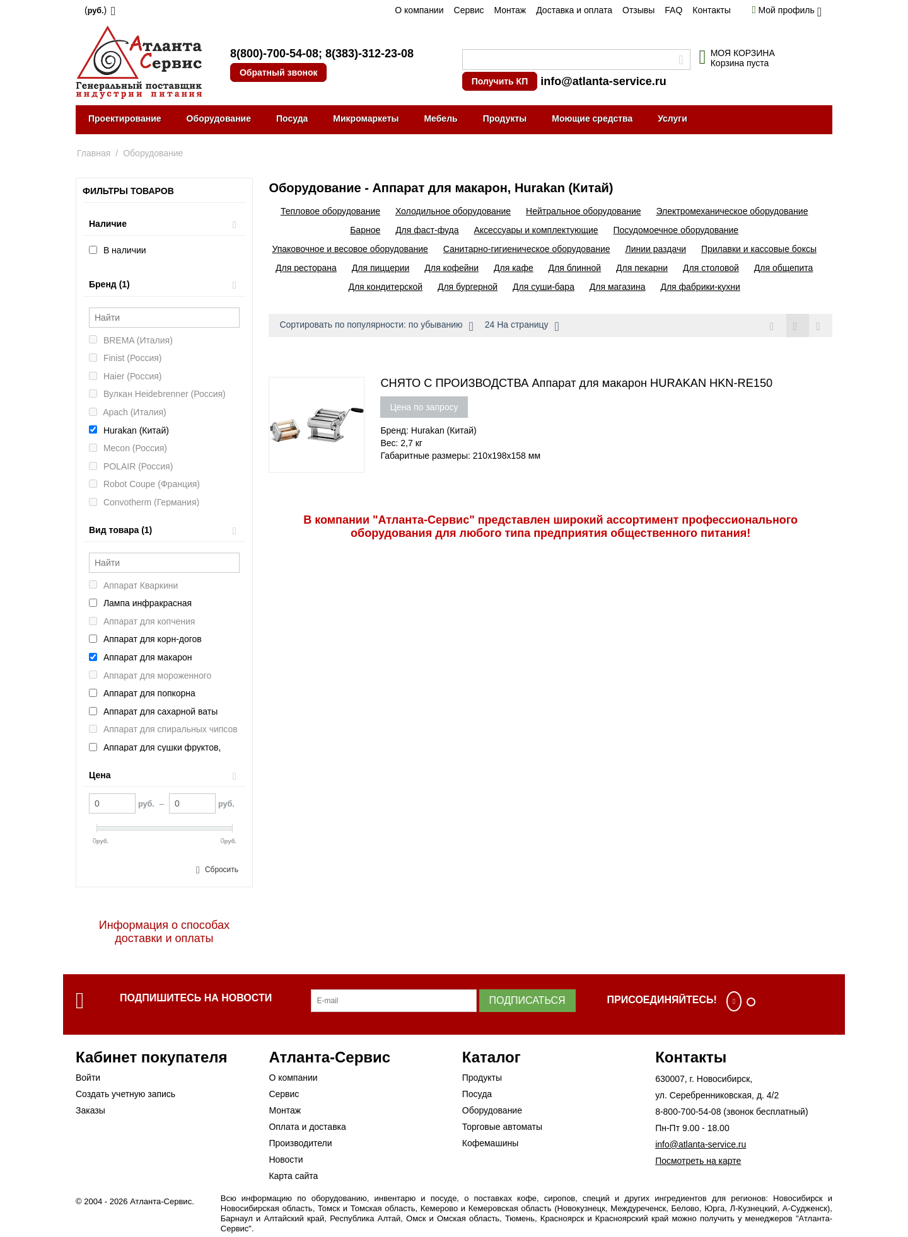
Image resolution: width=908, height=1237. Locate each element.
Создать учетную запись (125, 1094)
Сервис (469, 10)
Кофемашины (490, 1143)
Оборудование (219, 118)
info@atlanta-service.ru (603, 81)
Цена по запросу (424, 407)
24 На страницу (522, 326)
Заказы (90, 1110)
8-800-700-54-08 (688, 1112)
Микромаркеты (366, 118)
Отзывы (638, 10)
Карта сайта (293, 1176)
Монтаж (510, 10)
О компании (419, 10)
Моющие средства (592, 118)
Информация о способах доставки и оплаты (164, 932)
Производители (300, 1143)
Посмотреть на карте (698, 1161)
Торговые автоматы (502, 1127)
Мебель (440, 118)
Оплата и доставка (307, 1127)
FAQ (673, 10)
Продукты (505, 118)
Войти (88, 1078)
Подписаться (527, 1000)
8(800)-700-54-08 (274, 53)
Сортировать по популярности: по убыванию (376, 326)
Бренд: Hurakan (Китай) (428, 430)
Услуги (672, 118)
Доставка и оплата (574, 10)
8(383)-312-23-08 (369, 53)
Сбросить (221, 869)
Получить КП (500, 81)
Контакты (711, 10)
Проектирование (124, 118)
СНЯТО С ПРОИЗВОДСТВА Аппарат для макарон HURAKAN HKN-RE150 (576, 383)
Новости (286, 1159)
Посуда (292, 118)
